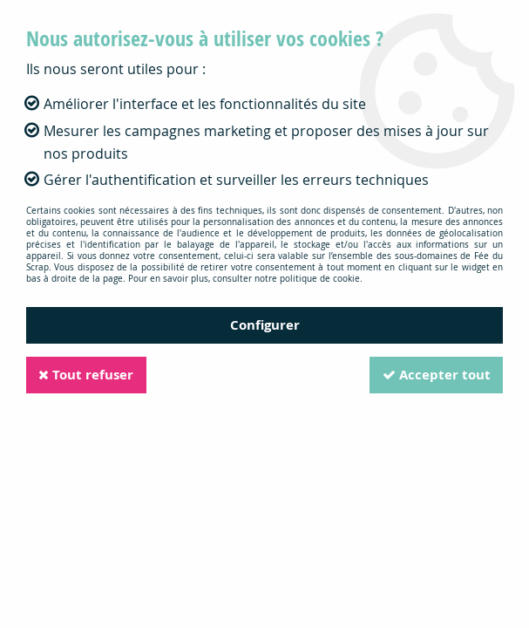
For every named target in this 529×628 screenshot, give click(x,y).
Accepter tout (435, 374)
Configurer (265, 325)
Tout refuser (87, 374)
